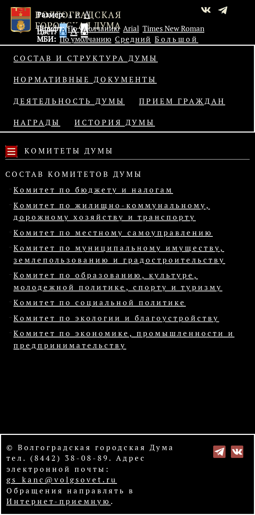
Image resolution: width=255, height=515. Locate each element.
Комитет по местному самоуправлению (113, 232)
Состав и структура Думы (85, 58)
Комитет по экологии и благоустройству (116, 318)
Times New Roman (173, 28)
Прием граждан (182, 101)
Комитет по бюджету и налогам (93, 190)
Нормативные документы (85, 79)
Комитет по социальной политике (99, 302)
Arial (131, 28)
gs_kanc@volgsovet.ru (61, 480)
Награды (36, 122)
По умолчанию (94, 28)
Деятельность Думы (69, 101)
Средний (133, 39)
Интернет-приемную (58, 501)
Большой (176, 39)
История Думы (114, 122)
